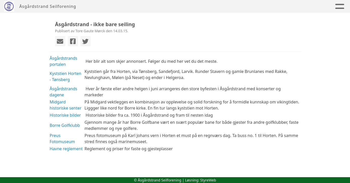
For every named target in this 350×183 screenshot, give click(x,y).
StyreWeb (208, 180)
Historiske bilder (65, 115)
